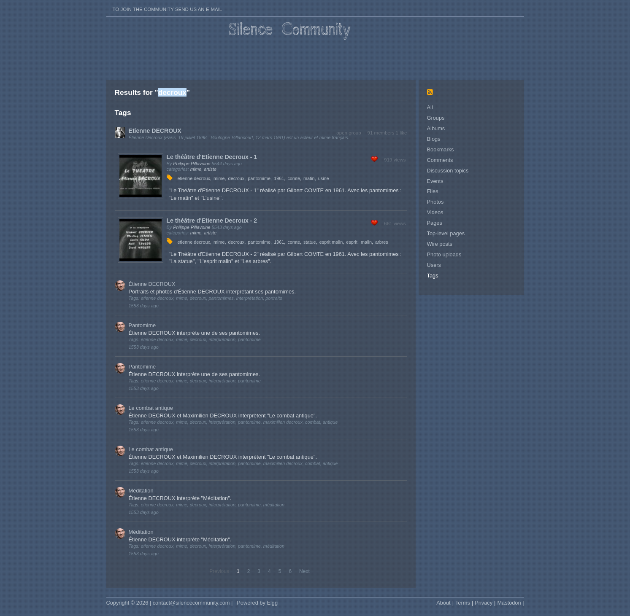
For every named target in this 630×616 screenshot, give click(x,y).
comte (293, 178)
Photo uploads (444, 254)
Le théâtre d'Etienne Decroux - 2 (212, 220)
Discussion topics (448, 170)
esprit (351, 242)
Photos (435, 202)
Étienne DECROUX (152, 284)
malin (366, 242)
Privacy (483, 603)
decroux (236, 178)
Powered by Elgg (257, 603)
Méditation (141, 490)
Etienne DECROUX (155, 130)
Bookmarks (440, 149)
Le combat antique (151, 408)
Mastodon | (510, 603)
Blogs (434, 139)
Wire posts (439, 244)
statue (309, 242)
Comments (440, 160)
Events (435, 181)
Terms (462, 603)
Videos (435, 212)
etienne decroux (194, 178)
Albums (436, 128)
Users (434, 265)
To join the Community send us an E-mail (167, 9)
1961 (279, 178)
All (430, 107)
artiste (210, 169)
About (443, 603)
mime (196, 169)
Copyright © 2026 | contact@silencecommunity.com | (169, 603)
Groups (436, 118)
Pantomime (142, 325)
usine (323, 178)
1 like (401, 132)
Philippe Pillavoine (191, 163)
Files (432, 191)
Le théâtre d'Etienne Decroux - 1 (212, 156)
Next (304, 571)
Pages (434, 223)
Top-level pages (446, 233)
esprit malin (331, 242)
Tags (432, 275)
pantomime (259, 178)
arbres (381, 242)
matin (309, 178)
